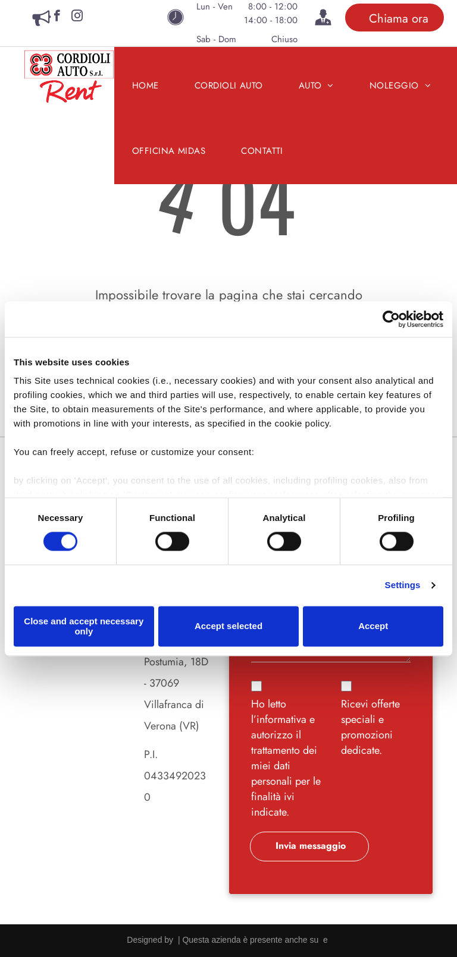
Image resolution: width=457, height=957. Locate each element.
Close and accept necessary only (83, 626)
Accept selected (228, 626)
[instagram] (77, 17)
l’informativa (278, 719)
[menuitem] (145, 86)
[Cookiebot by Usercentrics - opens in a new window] (391, 319)
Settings (403, 585)
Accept (373, 626)
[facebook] (56, 17)
